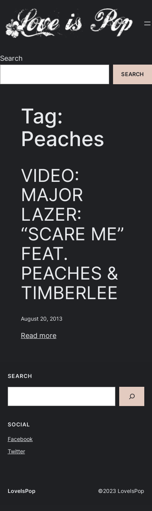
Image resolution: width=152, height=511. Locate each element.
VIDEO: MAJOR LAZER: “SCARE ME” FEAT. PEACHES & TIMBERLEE (72, 234)
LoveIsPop (21, 491)
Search (11, 58)
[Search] (131, 396)
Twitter (16, 451)
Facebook (20, 439)
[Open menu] (147, 23)
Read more (38, 335)
